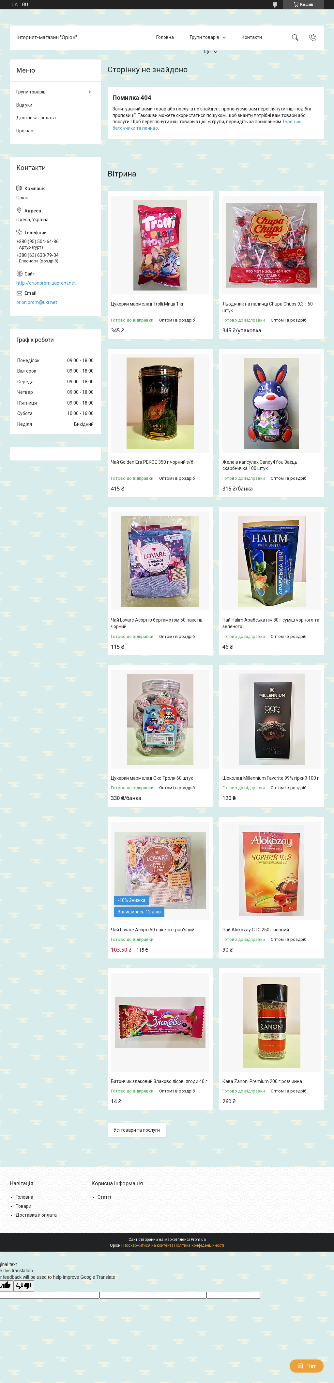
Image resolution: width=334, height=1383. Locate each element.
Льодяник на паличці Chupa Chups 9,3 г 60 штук (267, 307)
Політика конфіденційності (199, 1245)
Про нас (24, 130)
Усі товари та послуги (137, 1130)
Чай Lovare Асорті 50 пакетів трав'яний (152, 929)
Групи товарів (204, 37)
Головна (165, 37)
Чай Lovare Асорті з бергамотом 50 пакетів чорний (157, 623)
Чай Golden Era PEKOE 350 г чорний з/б (152, 462)
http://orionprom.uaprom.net (46, 283)
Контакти (252, 37)
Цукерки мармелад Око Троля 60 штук (152, 778)
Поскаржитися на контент (147, 1245)
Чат (306, 1366)
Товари (23, 1206)
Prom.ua (198, 1239)
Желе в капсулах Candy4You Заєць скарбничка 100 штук (259, 465)
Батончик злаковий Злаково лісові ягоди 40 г (159, 1081)
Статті (104, 1197)
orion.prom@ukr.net (36, 302)
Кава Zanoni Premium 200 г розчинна (262, 1081)
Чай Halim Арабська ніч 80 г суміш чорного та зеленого (270, 623)
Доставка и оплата (36, 1215)
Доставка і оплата (36, 117)
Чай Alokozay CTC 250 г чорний (255, 929)
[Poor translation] (23, 1286)
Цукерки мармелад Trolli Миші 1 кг (147, 304)
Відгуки (24, 105)
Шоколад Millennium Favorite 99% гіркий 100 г (270, 778)
